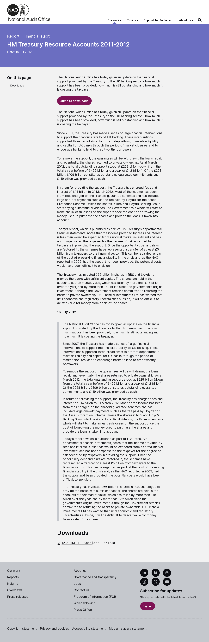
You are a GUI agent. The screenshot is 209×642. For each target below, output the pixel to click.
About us (80, 571)
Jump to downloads (74, 101)
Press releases (17, 597)
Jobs (77, 584)
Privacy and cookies (54, 628)
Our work (13, 571)
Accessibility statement (89, 628)
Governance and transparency (95, 577)
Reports (13, 577)
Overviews (14, 590)
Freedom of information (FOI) (95, 597)
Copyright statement (22, 628)
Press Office (83, 610)
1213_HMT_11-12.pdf (74, 543)
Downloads (17, 85)
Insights (12, 584)
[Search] (200, 20)
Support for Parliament (158, 20)
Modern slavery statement (128, 628)
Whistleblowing (84, 603)
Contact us (81, 590)
